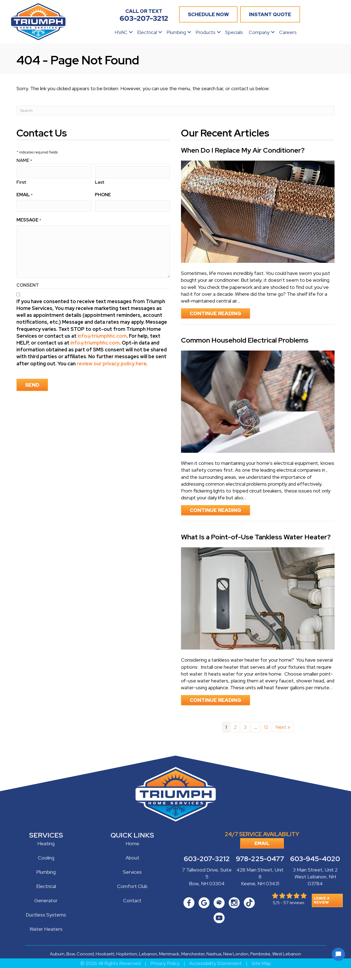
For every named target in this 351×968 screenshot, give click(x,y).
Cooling (46, 858)
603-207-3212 (207, 859)
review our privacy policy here (111, 361)
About (132, 858)
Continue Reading (220, 313)
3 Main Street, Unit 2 (315, 870)
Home (132, 843)
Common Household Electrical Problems (244, 340)
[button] (131, 32)
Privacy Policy (165, 963)
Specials (234, 32)
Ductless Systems (46, 915)
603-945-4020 (315, 859)
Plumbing (176, 32)
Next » (282, 727)
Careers (288, 32)
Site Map (261, 963)
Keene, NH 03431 (260, 884)
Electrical (147, 32)
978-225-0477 (260, 859)
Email (24, 194)
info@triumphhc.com (102, 334)
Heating (46, 843)
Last (99, 181)
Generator (46, 900)
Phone (103, 194)
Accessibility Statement (215, 963)
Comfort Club (132, 886)
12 (266, 727)
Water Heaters (46, 929)
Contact (132, 900)
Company (259, 32)
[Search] (175, 110)
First (21, 181)
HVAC (121, 32)
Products (206, 32)
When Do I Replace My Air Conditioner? (243, 150)
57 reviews (293, 903)
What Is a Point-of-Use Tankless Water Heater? (256, 537)
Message (28, 218)
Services (132, 872)
